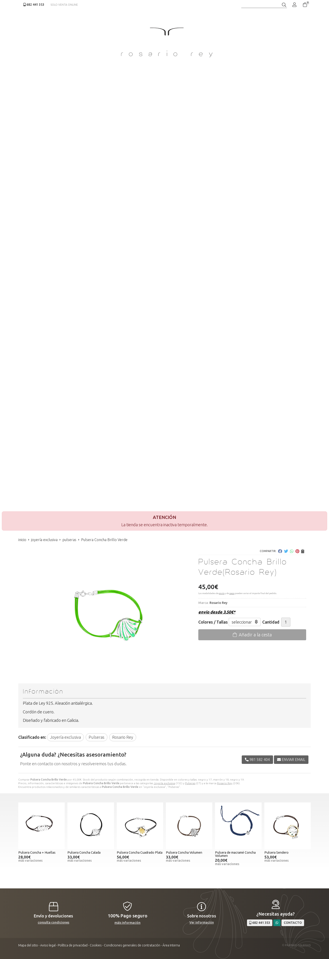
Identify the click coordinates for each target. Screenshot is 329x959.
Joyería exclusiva (164, 783)
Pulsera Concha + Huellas (37, 852)
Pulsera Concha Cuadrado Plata (139, 852)
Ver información (201, 922)
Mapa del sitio (28, 945)
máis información (127, 922)
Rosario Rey (224, 783)
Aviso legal (48, 945)
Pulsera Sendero (276, 852)
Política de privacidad (73, 945)
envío (221, 593)
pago (231, 593)
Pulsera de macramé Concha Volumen (235, 854)
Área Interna (171, 945)
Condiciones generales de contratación (132, 945)
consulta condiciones (53, 922)
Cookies (96, 945)
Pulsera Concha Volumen (184, 852)
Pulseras (190, 783)
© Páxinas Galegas (296, 945)
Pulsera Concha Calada (84, 852)
